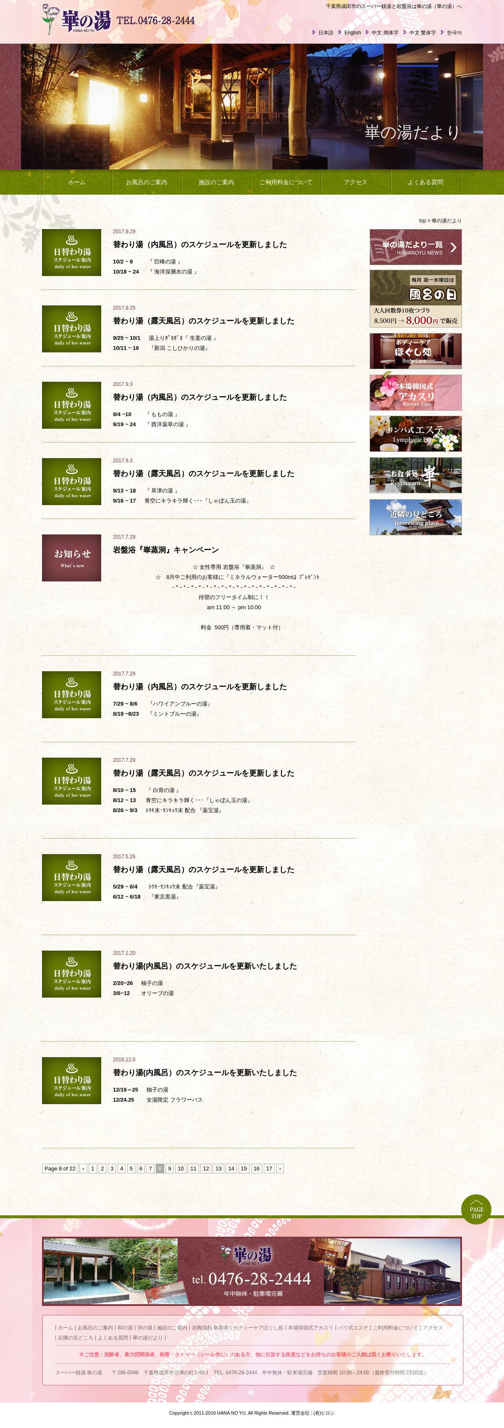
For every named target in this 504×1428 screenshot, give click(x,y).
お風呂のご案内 (146, 182)
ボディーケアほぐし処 (258, 1328)
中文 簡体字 (385, 32)
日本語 (325, 32)
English (352, 32)
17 (269, 1168)
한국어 (454, 32)
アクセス (356, 182)
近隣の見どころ (75, 1338)
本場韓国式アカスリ (310, 1328)
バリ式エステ (353, 1328)
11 (193, 1168)
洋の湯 (144, 1328)
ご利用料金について (286, 182)
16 (257, 1168)
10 (181, 1168)
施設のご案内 (216, 182)
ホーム (77, 182)
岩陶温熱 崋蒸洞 (210, 1328)
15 (244, 1168)
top (422, 221)
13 (218, 1168)
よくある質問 (425, 182)
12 (206, 1168)
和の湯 (125, 1328)
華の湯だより (148, 1338)
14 (231, 1168)
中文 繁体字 (423, 32)
